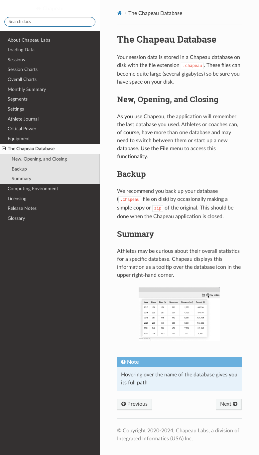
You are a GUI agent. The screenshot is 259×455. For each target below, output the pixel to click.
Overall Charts (22, 79)
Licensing (17, 198)
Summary (21, 178)
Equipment (19, 138)
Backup (19, 169)
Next (228, 404)
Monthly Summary (27, 89)
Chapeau (52, 8)
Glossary (16, 218)
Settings (16, 109)
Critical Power (22, 128)
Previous (134, 404)
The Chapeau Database (28, 149)
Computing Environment (33, 188)
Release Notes (22, 208)
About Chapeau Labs (29, 40)
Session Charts (23, 69)
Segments (18, 99)
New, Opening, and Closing (39, 159)
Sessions (16, 59)
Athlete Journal (23, 119)
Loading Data (21, 49)
